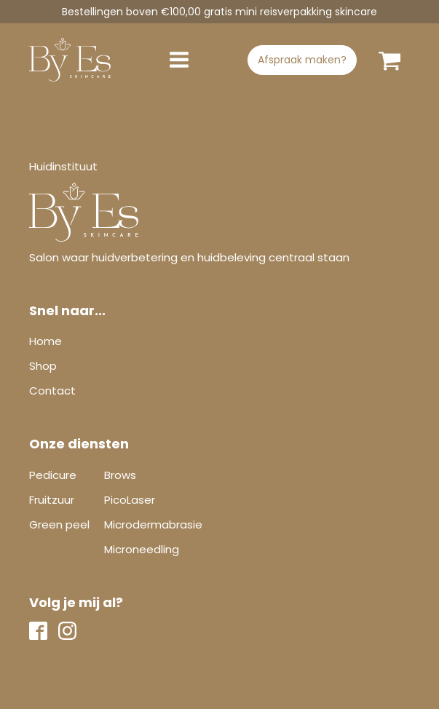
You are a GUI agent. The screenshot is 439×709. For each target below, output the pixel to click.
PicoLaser (129, 499)
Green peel (59, 524)
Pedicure (52, 475)
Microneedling (141, 549)
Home (45, 341)
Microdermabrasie (153, 524)
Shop (43, 365)
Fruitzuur (51, 499)
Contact (52, 390)
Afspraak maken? (302, 59)
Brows (120, 475)
